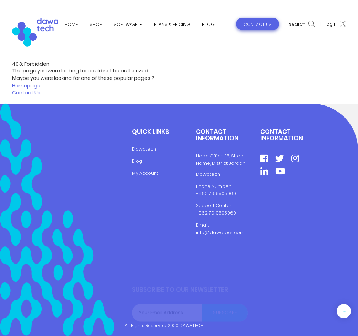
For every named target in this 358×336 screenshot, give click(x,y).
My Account (145, 173)
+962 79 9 (207, 213)
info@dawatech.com (220, 232)
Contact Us (26, 92)
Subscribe (225, 312)
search (302, 24)
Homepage (26, 85)
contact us (258, 24)
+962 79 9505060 (216, 193)
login (335, 24)
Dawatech (144, 149)
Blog (137, 161)
